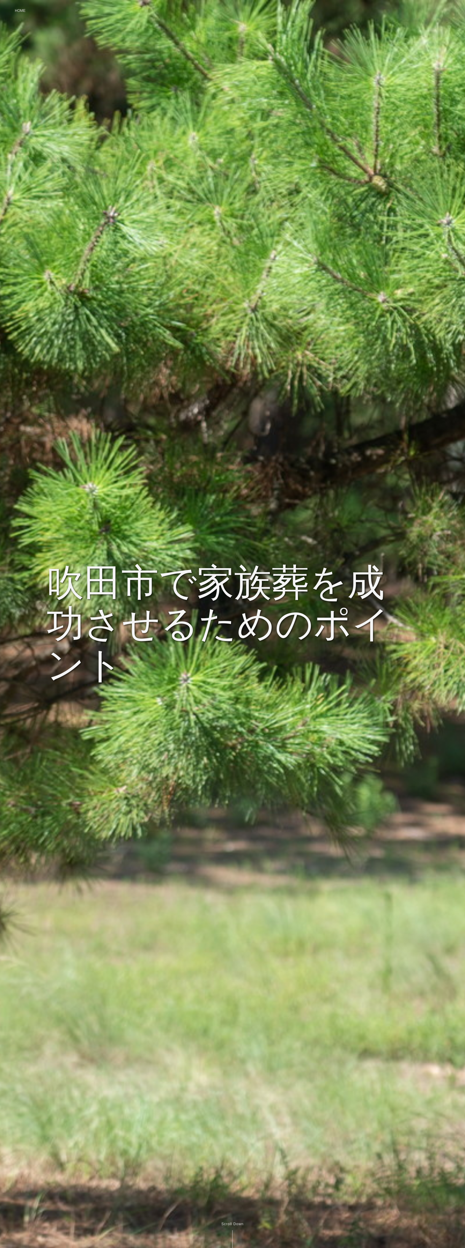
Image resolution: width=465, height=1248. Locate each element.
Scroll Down (232, 1224)
